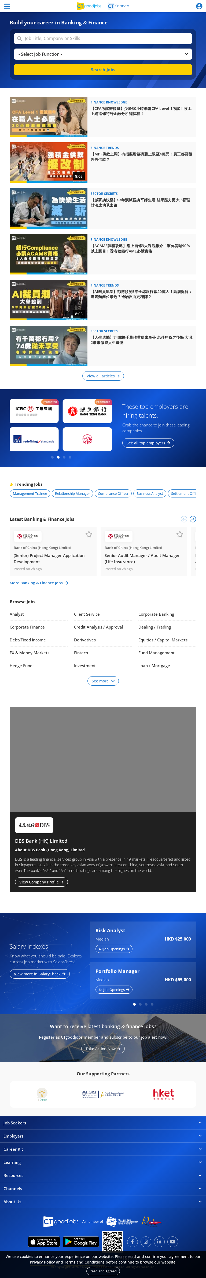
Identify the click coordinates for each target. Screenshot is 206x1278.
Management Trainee (30, 493)
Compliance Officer (113, 493)
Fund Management (156, 652)
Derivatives (85, 639)
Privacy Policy (42, 1262)
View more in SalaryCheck (39, 973)
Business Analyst (150, 493)
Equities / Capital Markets (162, 639)
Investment (85, 665)
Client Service (87, 614)
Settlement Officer (186, 493)
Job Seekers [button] (103, 1122)
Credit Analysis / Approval (98, 627)
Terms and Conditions (84, 1262)
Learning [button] (103, 1162)
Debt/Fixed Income (28, 639)
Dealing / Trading (154, 627)
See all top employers (148, 442)
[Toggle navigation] (7, 6)
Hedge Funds (22, 665)
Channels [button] (103, 1188)
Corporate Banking (156, 614)
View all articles (103, 375)
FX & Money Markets (29, 652)
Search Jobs (103, 70)
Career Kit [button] (103, 1149)
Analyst (17, 614)
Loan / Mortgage (154, 665)
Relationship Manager (72, 493)
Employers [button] (103, 1136)
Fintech (81, 652)
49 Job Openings (114, 948)
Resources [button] (103, 1175)
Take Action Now (103, 1048)
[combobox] (103, 38)
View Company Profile (41, 882)
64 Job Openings (114, 989)
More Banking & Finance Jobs (39, 582)
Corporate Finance (27, 627)
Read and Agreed (103, 1271)
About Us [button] (103, 1201)
